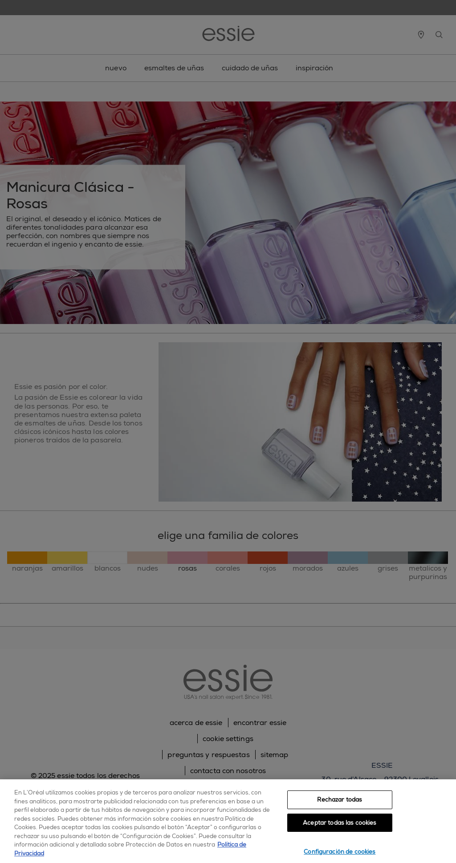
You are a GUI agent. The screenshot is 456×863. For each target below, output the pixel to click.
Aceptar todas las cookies (339, 823)
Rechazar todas (339, 799)
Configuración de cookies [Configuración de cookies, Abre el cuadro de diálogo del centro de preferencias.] (339, 851)
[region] (228, 821)
